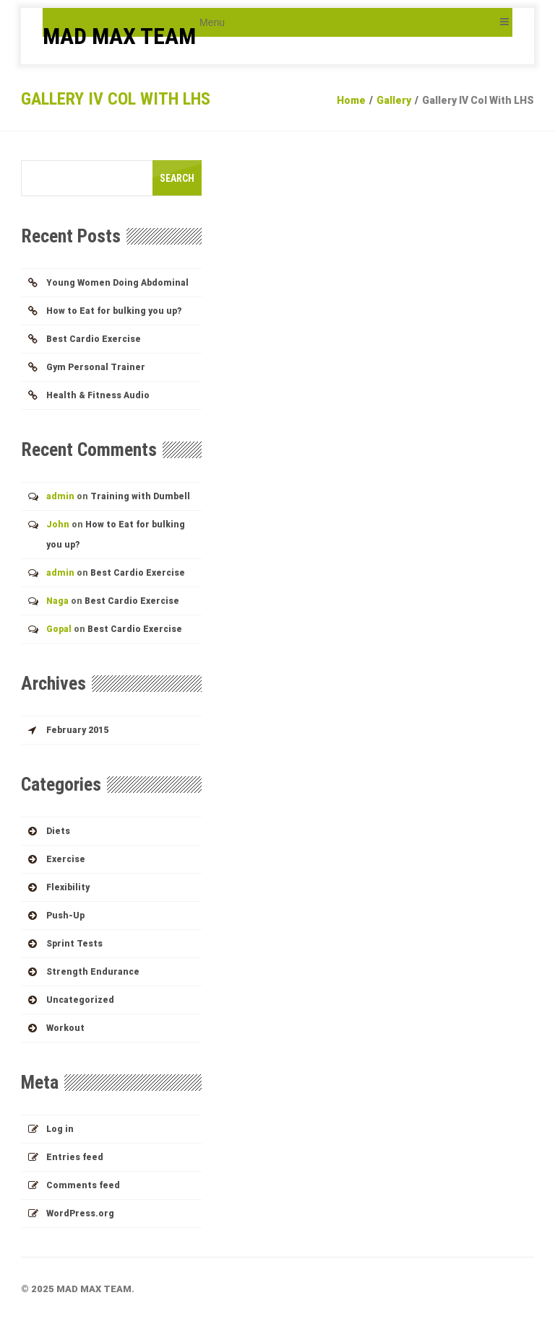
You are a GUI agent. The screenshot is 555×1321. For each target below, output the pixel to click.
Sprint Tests (74, 944)
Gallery (394, 100)
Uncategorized (80, 1000)
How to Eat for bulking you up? (113, 311)
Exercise (65, 859)
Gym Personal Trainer (95, 367)
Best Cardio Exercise (93, 339)
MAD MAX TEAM (119, 36)
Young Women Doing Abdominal (117, 283)
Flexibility (68, 887)
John (57, 524)
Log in (60, 1129)
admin (60, 496)
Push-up (65, 915)
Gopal (59, 629)
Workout (65, 1028)
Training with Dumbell (140, 496)
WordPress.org (80, 1213)
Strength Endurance (92, 972)
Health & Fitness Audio (98, 395)
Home (351, 100)
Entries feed (74, 1157)
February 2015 (77, 730)
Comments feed (83, 1185)
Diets (58, 831)
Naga (57, 601)
